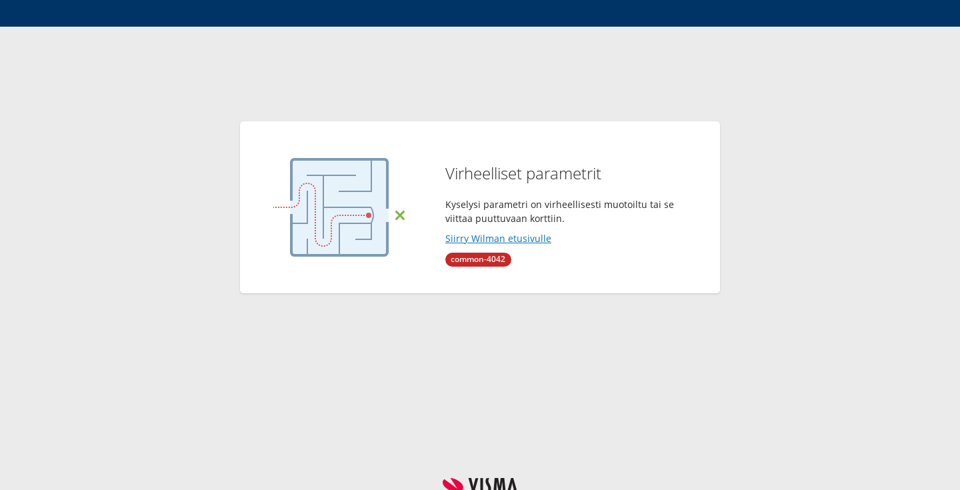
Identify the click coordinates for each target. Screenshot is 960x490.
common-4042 (478, 259)
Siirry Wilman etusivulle (498, 238)
